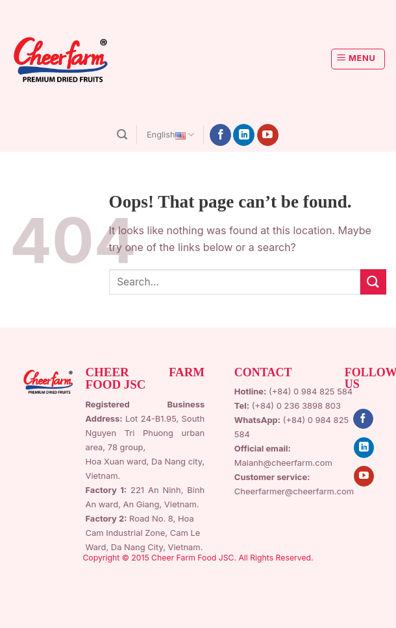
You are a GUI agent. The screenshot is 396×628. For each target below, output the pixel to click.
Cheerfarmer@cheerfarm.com (294, 491)
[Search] (122, 134)
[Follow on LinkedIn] (243, 135)
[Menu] (358, 59)
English (170, 135)
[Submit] (373, 282)
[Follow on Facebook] (220, 135)
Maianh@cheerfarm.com (283, 462)
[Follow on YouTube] (267, 135)
